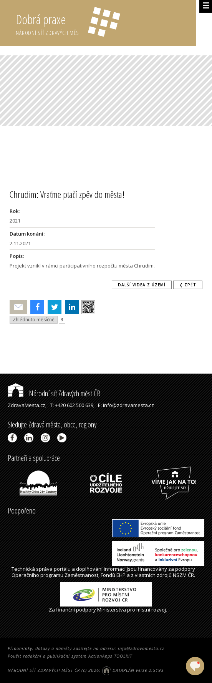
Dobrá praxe (106, 23)
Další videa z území (142, 284)
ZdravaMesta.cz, (27, 405)
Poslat (18, 307)
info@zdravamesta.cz (141, 648)
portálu (62, 568)
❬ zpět (187, 284)
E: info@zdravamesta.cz (126, 405)
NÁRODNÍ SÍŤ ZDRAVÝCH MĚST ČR (44, 670)
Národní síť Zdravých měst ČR (54, 393)
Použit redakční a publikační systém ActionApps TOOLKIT (70, 656)
